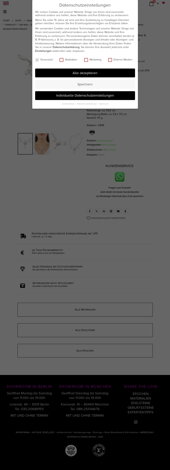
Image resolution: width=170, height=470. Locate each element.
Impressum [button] (103, 104)
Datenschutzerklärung (66, 47)
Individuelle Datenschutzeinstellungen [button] (85, 96)
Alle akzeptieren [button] (85, 73)
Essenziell (44, 59)
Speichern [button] (85, 84)
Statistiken (68, 59)
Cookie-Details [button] (68, 104)
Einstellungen (43, 51)
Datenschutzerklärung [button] (87, 104)
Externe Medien (120, 59)
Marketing (92, 59)
